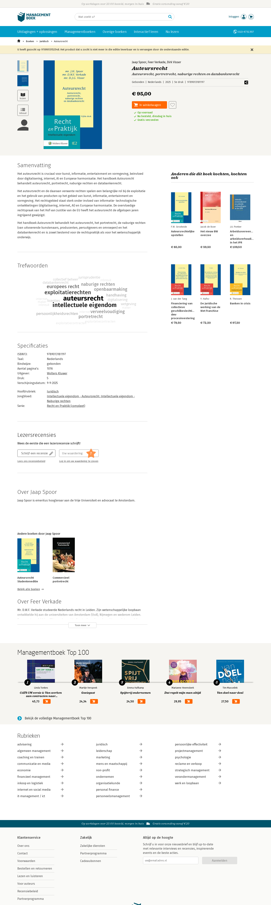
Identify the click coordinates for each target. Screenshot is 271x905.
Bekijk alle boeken (28, 589)
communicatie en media (40, 764)
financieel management (40, 776)
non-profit (119, 770)
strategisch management (198, 770)
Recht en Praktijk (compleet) (66, 406)
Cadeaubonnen (90, 861)
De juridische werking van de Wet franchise (210, 307)
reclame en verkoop (198, 764)
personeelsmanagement (119, 796)
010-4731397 (246, 31)
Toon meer (80, 625)
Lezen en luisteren (30, 876)
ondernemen (119, 776)
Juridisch (44, 41)
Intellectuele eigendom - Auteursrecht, (74, 396)
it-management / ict (40, 796)
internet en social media (40, 789)
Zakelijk (86, 838)
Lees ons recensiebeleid (31, 461)
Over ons (23, 846)
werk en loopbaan (198, 783)
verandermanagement (198, 776)
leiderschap (119, 751)
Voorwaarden (26, 861)
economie (40, 770)
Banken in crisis (240, 303)
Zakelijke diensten (92, 846)
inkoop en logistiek (40, 783)
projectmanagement (198, 751)
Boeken (30, 41)
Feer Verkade (157, 62)
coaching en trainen (40, 757)
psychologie (198, 757)
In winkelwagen (150, 105)
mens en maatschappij (119, 764)
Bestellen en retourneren (34, 868)
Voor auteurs (26, 883)
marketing (119, 757)
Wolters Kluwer (57, 373)
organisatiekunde (119, 783)
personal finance (119, 789)
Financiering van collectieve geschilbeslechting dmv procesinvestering (183, 311)
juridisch (119, 744)
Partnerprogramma (30, 899)
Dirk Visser (174, 62)
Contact (22, 853)
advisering (40, 744)
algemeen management (40, 751)
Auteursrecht (61, 41)
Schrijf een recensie (34, 453)
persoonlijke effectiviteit (198, 744)
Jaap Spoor (139, 62)
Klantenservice (29, 838)
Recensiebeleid (27, 891)
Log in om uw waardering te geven (78, 461)
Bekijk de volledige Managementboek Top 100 (58, 718)
